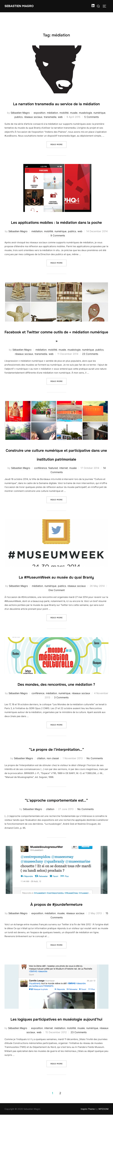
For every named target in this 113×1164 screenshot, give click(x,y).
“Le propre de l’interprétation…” (56, 793)
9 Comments (57, 252)
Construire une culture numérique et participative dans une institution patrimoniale (56, 476)
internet (63, 494)
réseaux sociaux (33, 125)
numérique (99, 121)
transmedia (50, 125)
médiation (52, 121)
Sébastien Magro (20, 121)
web (60, 125)
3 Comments (61, 741)
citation (41, 802)
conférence (40, 494)
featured (53, 494)
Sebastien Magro (21, 6)
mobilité (64, 121)
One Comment (56, 625)
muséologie (85, 121)
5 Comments (91, 125)
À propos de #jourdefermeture (56, 956)
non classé (53, 802)
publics (18, 125)
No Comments (95, 802)
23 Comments (90, 371)
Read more (58, 152)
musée (73, 121)
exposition (39, 121)
